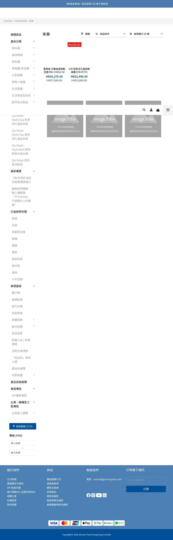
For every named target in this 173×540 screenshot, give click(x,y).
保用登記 (51, 492)
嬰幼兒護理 (18, 368)
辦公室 (16, 266)
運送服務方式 (54, 479)
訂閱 (146, 489)
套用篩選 (23, 426)
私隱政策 (12, 500)
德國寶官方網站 (15, 483)
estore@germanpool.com (107, 479)
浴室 (14, 225)
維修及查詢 (53, 487)
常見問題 (12, 504)
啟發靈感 (16, 286)
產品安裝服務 (19, 382)
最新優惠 (16, 171)
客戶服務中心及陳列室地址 (21, 492)
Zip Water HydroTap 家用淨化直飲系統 (21, 120)
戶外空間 (17, 279)
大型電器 (24, 75)
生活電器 (24, 88)
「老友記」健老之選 (21, 359)
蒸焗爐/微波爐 (24, 68)
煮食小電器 (24, 81)
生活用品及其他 (24, 95)
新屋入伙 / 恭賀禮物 (21, 342)
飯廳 (14, 245)
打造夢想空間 (20, 20)
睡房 (14, 252)
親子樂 (16, 293)
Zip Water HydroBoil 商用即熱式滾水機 (21, 149)
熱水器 (24, 48)
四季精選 (24, 375)
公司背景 (12, 479)
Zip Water (17, 109)
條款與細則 (53, 496)
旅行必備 (17, 306)
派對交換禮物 (20, 351)
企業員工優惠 (24, 413)
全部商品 (7, 20)
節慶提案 (24, 319)
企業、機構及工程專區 (20, 404)
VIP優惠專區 (19, 395)
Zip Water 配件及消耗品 (21, 162)
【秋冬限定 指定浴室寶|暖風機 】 (22, 180)
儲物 (14, 272)
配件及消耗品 (24, 102)
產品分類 (16, 41)
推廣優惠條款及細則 (57, 504)
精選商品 (16, 34)
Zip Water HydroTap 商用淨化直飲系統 (21, 134)
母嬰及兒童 (18, 232)
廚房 (14, 218)
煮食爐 (24, 61)
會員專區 (16, 389)
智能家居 (17, 259)
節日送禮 (24, 326)
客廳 (31, 20)
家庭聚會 (17, 313)
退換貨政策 (53, 483)
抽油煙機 (24, 54)
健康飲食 (17, 299)
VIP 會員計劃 (14, 487)
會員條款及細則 (55, 500)
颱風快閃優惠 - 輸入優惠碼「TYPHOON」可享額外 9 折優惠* (21, 197)
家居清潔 (17, 333)
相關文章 (12, 496)
